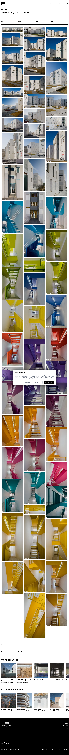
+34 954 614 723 (8, 745)
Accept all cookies (49, 382)
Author (63, 3)
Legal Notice (44, 749)
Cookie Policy (46, 379)
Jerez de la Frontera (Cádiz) (23, 22)
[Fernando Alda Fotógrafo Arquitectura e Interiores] (3, 3)
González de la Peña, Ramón (6, 644)
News (60, 3)
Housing (35, 22)
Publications (55, 3)
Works (50, 3)
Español (66, 0)
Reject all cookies (38, 382)
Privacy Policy (50, 749)
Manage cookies (27, 382)
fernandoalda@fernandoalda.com (7, 746)
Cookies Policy (57, 749)
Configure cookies (64, 749)
